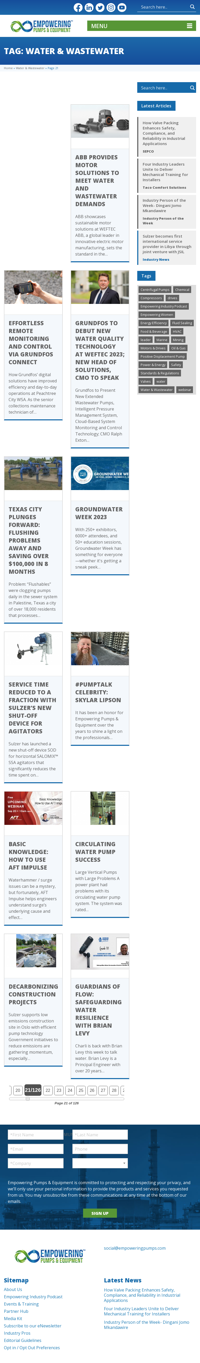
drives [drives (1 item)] (172, 298)
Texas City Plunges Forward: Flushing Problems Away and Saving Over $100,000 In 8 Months (29, 540)
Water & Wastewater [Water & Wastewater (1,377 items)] (157, 389)
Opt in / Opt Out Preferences (32, 1348)
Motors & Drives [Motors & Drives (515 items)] (153, 348)
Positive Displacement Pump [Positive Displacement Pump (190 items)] (163, 356)
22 (48, 1090)
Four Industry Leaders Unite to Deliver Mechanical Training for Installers (165, 171)
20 (18, 1090)
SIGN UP (100, 1213)
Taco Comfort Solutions (164, 187)
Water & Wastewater (30, 68)
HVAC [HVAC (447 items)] (177, 331)
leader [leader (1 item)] (146, 339)
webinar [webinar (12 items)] (184, 389)
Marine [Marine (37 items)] (162, 339)
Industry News (156, 259)
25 (81, 1090)
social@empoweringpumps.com (135, 1248)
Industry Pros (17, 1333)
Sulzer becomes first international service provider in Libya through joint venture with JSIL (167, 243)
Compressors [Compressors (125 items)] (151, 298)
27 (103, 1090)
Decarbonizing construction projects (33, 994)
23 (59, 1090)
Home (8, 68)
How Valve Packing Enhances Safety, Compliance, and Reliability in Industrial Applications (164, 133)
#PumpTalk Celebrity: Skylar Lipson (98, 692)
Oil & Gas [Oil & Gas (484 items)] (178, 348)
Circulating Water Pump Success (95, 851)
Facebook (78, 7)
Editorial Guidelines (22, 1340)
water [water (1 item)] (161, 381)
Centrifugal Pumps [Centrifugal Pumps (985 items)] (155, 289)
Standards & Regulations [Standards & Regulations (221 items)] (160, 373)
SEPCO (148, 151)
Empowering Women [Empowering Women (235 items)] (157, 314)
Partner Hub (16, 1311)
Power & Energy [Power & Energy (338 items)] (153, 364)
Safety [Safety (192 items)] (176, 364)
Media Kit (13, 1318)
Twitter (100, 7)
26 (92, 1090)
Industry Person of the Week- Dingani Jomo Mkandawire (164, 205)
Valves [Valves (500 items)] (146, 381)
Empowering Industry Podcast (33, 1297)
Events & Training (21, 1304)
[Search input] (164, 6)
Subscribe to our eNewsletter (32, 1326)
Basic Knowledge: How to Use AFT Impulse (28, 855)
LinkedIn (89, 7)
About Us (13, 1289)
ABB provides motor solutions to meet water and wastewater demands (97, 180)
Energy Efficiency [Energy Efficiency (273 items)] (154, 323)
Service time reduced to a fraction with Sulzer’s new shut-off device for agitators (32, 707)
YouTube (121, 7)
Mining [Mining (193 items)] (178, 339)
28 (114, 1090)
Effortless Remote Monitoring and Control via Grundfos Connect (31, 342)
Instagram (111, 7)
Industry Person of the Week (163, 220)
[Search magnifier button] (192, 6)
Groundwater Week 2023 (99, 513)
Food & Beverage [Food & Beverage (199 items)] (154, 331)
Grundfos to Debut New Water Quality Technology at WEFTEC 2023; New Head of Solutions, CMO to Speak (99, 350)
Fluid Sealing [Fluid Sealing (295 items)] (182, 323)
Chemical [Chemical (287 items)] (182, 289)
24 (70, 1090)
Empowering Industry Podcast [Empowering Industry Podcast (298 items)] (164, 306)
